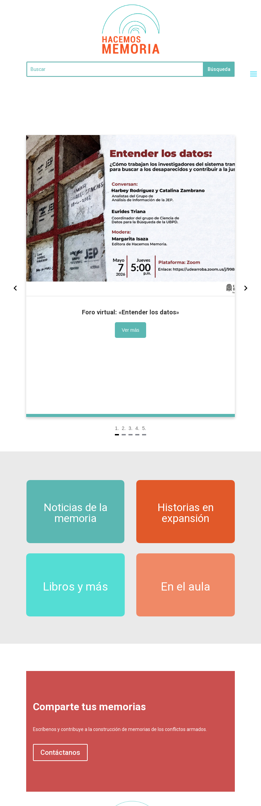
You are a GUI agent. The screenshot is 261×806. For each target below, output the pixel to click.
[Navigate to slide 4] (136, 414)
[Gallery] (130, 288)
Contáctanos (60, 752)
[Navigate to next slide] (229, 288)
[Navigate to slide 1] (119, 414)
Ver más (94, 324)
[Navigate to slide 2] (124, 414)
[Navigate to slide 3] (130, 414)
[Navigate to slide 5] (142, 414)
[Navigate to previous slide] (31, 288)
